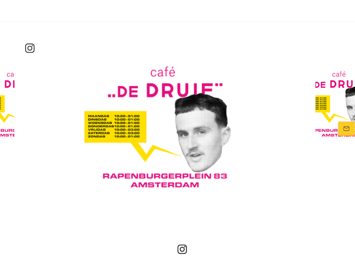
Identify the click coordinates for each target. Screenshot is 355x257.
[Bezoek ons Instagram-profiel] (30, 48)
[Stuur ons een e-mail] (346, 129)
